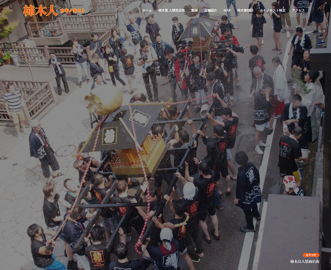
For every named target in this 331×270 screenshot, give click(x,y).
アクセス (298, 10)
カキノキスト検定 (272, 10)
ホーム (147, 10)
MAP (227, 10)
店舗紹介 (210, 10)
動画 (194, 10)
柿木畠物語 (245, 10)
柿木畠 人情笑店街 (171, 10)
